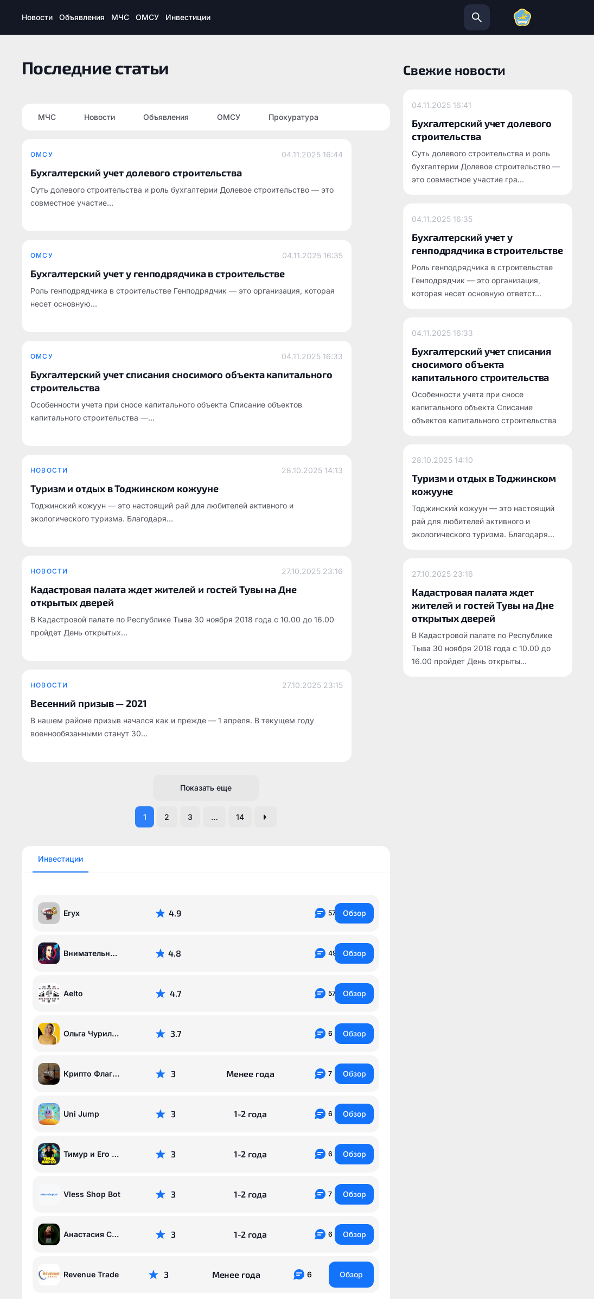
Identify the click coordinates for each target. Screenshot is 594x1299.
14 (252, 554)
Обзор (351, 652)
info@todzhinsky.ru (316, 1136)
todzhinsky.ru (183, 1136)
